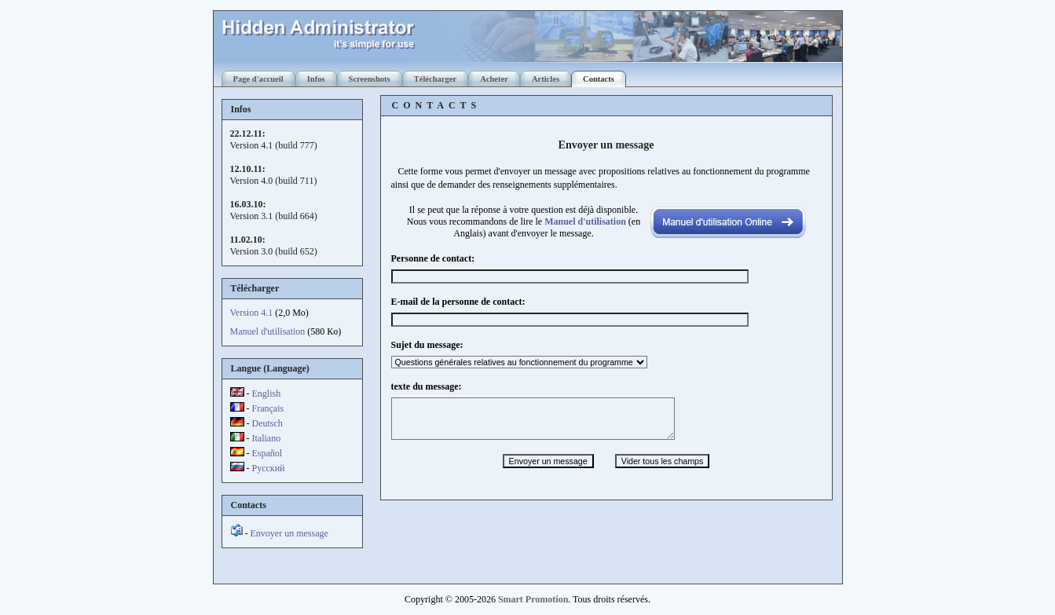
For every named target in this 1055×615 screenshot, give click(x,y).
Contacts (598, 79)
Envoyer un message (289, 533)
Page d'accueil (258, 79)
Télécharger (435, 79)
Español (267, 453)
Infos (316, 79)
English (266, 393)
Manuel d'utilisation (268, 331)
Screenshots (369, 79)
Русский (268, 468)
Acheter (494, 79)
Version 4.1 (251, 312)
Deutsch (267, 423)
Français (268, 408)
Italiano (266, 438)
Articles (545, 79)
